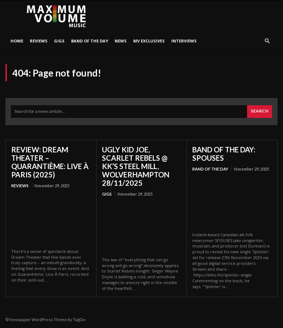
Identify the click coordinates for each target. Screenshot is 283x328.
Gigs (59, 41)
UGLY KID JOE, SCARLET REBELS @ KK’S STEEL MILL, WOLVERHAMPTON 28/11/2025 (135, 166)
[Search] (259, 111)
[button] (267, 41)
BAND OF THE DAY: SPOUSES (223, 153)
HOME (17, 41)
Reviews (39, 41)
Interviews (184, 41)
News (121, 41)
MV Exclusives (149, 41)
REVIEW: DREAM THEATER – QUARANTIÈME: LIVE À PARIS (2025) (50, 162)
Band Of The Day (89, 41)
